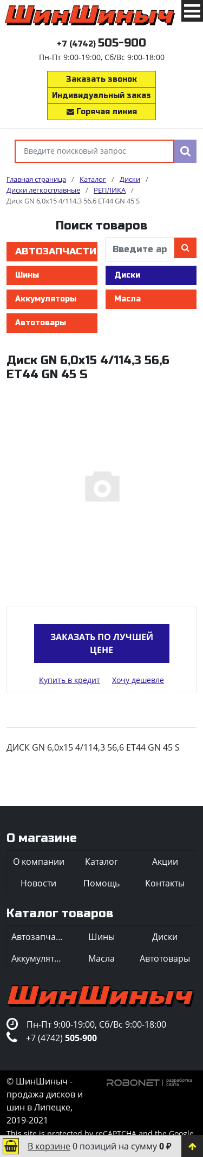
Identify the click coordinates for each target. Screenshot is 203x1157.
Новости (38, 883)
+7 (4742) (101, 44)
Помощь (101, 883)
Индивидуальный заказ (101, 95)
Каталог (101, 861)
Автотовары (40, 322)
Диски (127, 275)
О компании (38, 861)
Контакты (165, 883)
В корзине (49, 1146)
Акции (165, 861)
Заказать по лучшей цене (101, 643)
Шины (27, 275)
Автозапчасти (55, 251)
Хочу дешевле (138, 680)
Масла (127, 299)
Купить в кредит (69, 680)
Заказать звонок (101, 79)
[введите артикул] (140, 249)
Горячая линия (102, 111)
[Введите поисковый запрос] (94, 151)
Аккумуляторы (45, 299)
